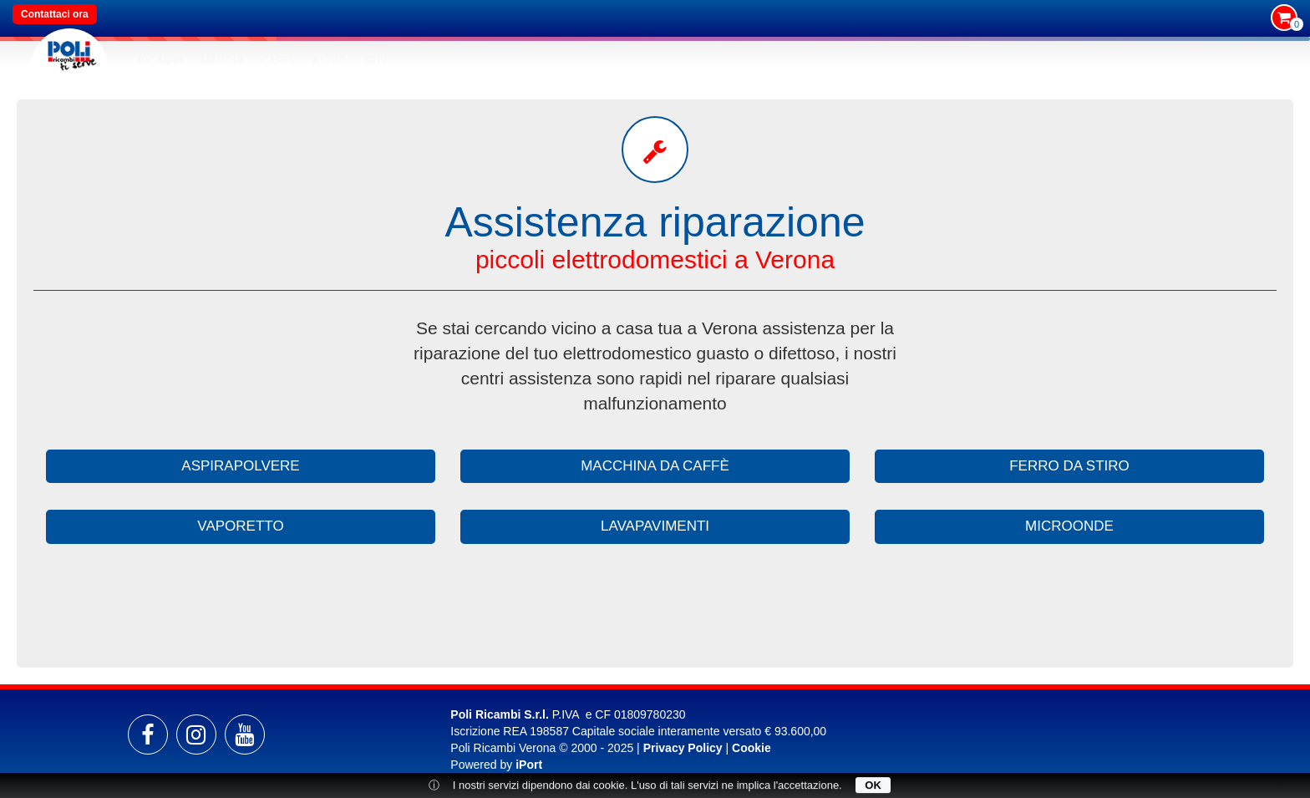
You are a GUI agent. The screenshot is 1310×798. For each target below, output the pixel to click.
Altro (329, 61)
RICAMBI (161, 61)
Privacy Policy (683, 748)
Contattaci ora (55, 14)
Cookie (751, 748)
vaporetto (240, 526)
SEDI (376, 61)
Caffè (278, 61)
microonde (1069, 526)
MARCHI (222, 61)
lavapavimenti (655, 526)
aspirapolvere (240, 466)
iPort (528, 764)
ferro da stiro (1069, 466)
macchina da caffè (655, 466)
